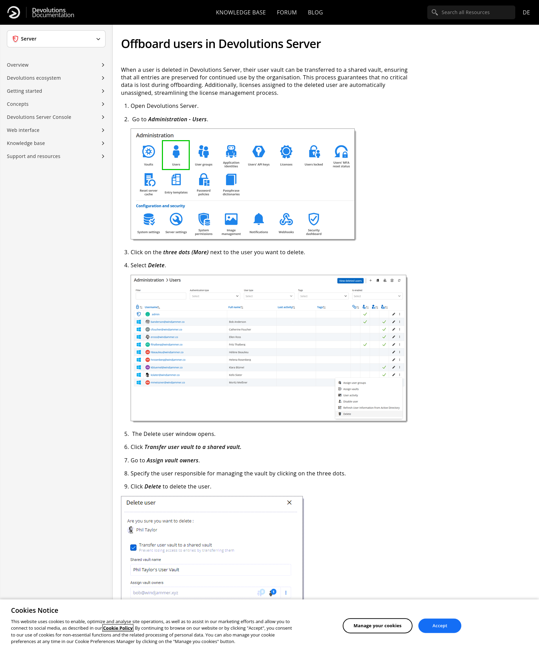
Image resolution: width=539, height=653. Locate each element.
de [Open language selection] (526, 12)
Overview (18, 64)
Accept (439, 625)
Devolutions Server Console (39, 117)
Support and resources (33, 156)
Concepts (18, 104)
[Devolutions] (14, 12)
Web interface (23, 130)
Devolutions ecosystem (34, 78)
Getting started (24, 91)
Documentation (53, 13)
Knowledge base (241, 12)
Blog (315, 12)
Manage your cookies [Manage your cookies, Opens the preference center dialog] (378, 625)
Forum (287, 12)
